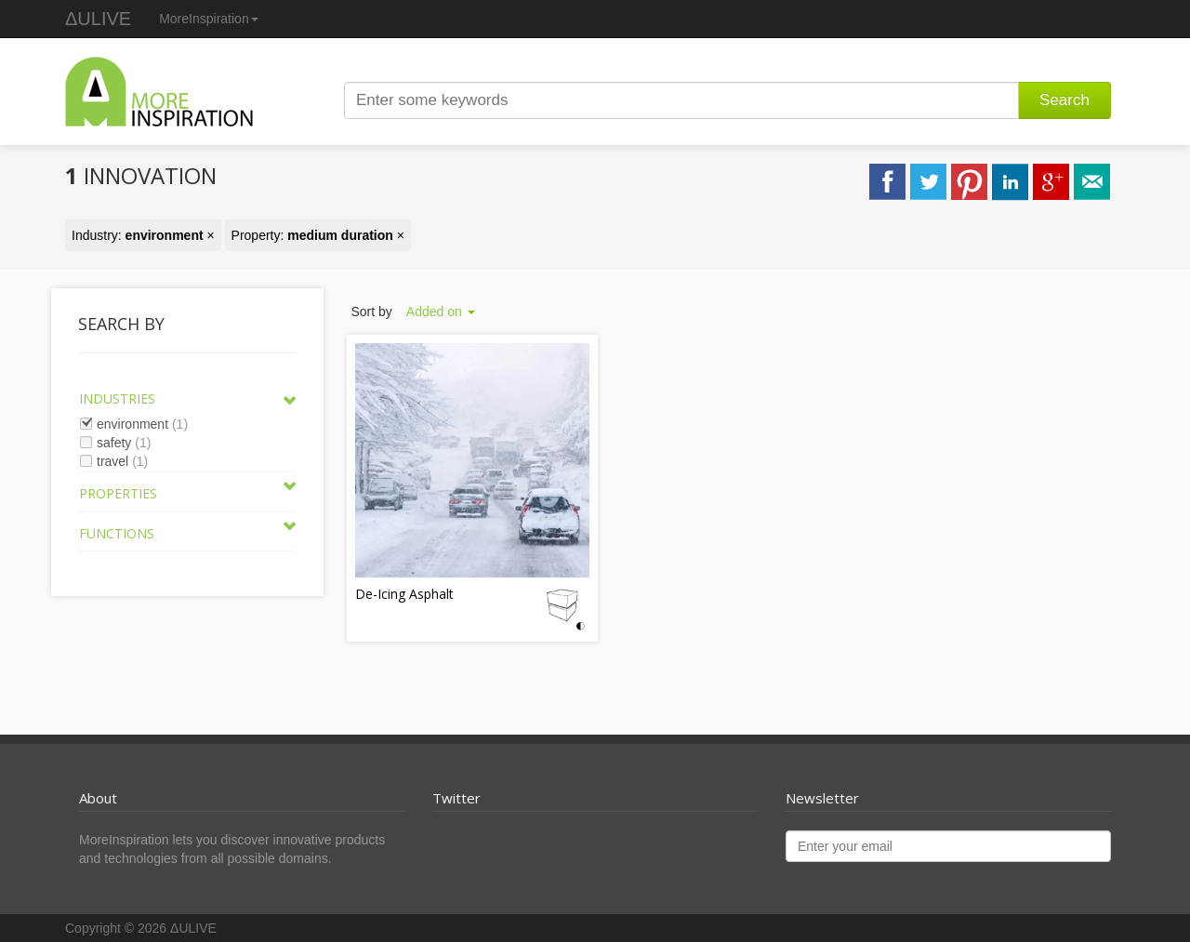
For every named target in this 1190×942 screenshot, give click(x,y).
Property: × (317, 235)
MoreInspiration (208, 18)
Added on (440, 311)
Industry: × (143, 235)
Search (1064, 100)
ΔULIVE (98, 18)
